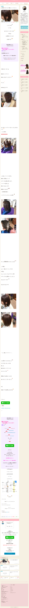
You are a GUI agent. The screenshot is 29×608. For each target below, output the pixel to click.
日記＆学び (22, 56)
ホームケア (22, 53)
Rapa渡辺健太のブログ (14, 0)
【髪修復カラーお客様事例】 (24, 79)
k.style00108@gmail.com (11, 432)
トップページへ (9, 553)
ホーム (3, 3)
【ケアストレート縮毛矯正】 (25, 37)
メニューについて (23, 51)
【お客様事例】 (23, 46)
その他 (22, 60)
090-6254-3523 (11, 430)
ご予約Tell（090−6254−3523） (6, 408)
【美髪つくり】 (23, 34)
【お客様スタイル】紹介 (25, 49)
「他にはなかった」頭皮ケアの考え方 (25, 41)
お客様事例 (16, 3)
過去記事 (2, 6)
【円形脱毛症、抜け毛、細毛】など (24, 42)
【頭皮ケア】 (23, 39)
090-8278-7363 (9, 543)
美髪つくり (12, 3)
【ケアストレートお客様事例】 (24, 88)
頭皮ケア (7, 3)
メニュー (21, 3)
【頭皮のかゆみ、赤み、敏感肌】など (24, 44)
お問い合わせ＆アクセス (26, 3)
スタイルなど (12, 435)
